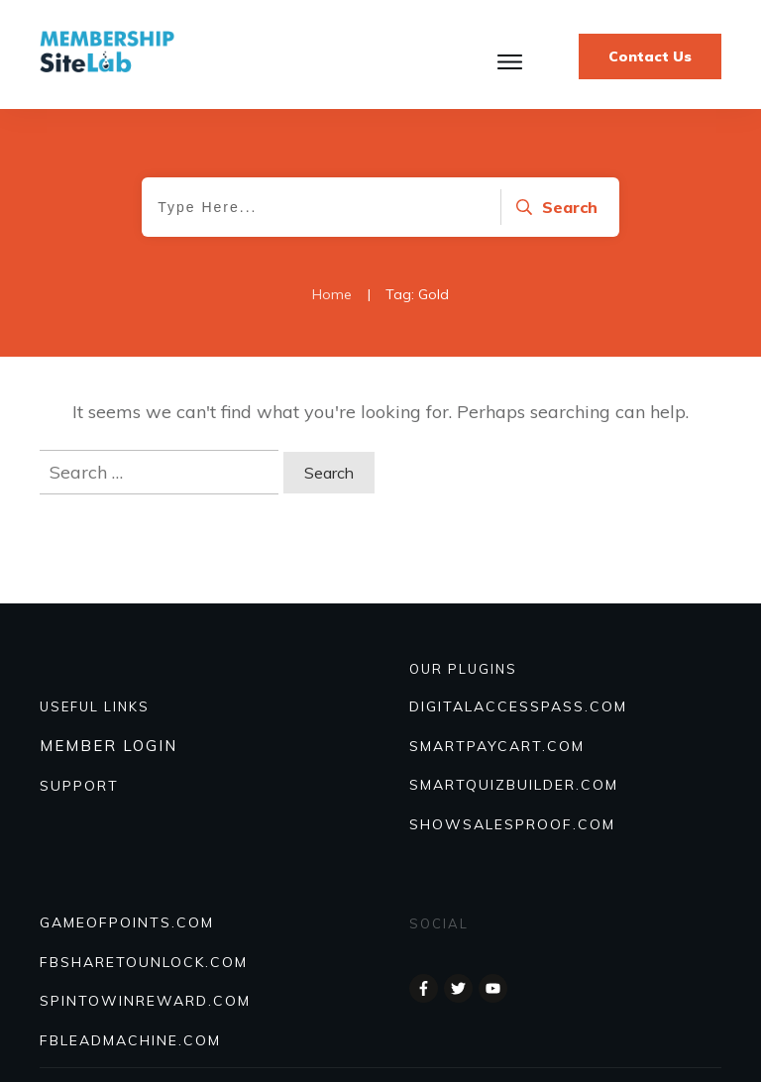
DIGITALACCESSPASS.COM (518, 706)
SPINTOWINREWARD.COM (145, 1001)
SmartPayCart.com (497, 746)
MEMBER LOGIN (108, 745)
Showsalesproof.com (512, 824)
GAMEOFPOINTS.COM (127, 922)
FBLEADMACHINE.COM (130, 1040)
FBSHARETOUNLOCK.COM (144, 962)
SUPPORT (79, 786)
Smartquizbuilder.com (513, 785)
